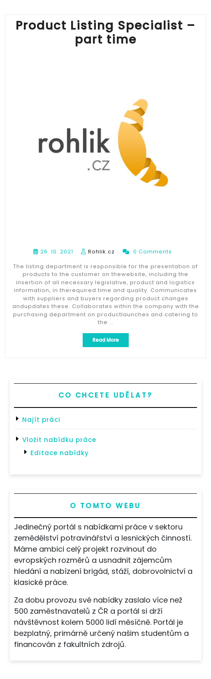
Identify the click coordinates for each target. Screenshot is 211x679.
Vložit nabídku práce (59, 439)
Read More (111, 341)
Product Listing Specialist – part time (105, 33)
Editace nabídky (59, 453)
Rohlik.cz (101, 251)
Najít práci (41, 419)
